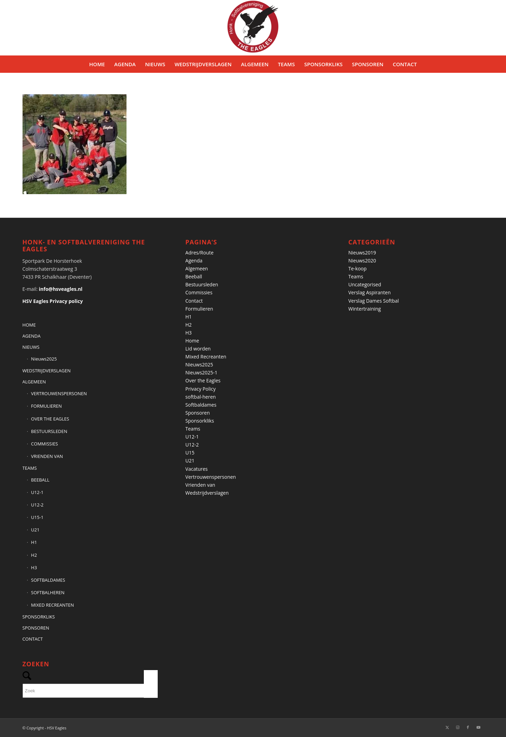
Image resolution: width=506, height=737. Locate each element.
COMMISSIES (44, 444)
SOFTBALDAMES (48, 580)
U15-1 (37, 517)
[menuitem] (97, 64)
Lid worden (198, 348)
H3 (34, 567)
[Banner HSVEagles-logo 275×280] (253, 27)
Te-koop (357, 268)
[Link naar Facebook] (468, 727)
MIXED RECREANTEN (52, 605)
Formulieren (199, 308)
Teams (192, 428)
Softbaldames (201, 404)
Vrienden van (200, 485)
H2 (34, 555)
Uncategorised (364, 284)
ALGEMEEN (34, 382)
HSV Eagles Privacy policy (53, 301)
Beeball (193, 276)
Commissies (198, 292)
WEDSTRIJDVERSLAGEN (47, 370)
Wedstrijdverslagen (207, 492)
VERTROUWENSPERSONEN (59, 393)
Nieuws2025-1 (201, 372)
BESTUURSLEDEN (49, 431)
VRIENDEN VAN (47, 456)
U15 (189, 452)
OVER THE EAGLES (50, 419)
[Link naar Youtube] (478, 727)
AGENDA (32, 336)
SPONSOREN (36, 628)
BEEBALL (40, 480)
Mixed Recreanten (205, 356)
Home (192, 340)
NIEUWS (31, 347)
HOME (29, 325)
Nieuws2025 (44, 359)
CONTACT (33, 639)
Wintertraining (364, 308)
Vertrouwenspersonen (210, 477)
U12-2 (37, 505)
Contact (194, 300)
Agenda (193, 260)
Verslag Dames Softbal (373, 300)
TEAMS (30, 468)
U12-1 (37, 492)
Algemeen (196, 268)
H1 (34, 542)
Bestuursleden (201, 284)
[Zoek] (90, 691)
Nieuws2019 (362, 252)
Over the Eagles (202, 380)
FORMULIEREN (46, 406)
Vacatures (196, 469)
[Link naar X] (447, 727)
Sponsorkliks (199, 420)
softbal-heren (200, 396)
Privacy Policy (200, 388)
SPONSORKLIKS (39, 617)
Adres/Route (199, 252)
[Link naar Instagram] (457, 727)
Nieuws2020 (362, 260)
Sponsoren (197, 412)
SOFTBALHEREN (47, 592)
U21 (35, 530)
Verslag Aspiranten (369, 292)
